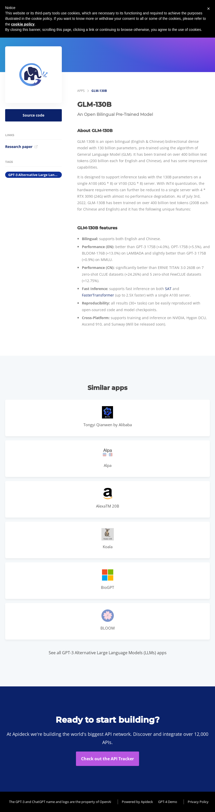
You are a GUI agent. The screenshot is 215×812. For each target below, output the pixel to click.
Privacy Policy (198, 801)
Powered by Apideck (137, 801)
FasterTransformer (98, 295)
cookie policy (23, 24)
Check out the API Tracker (107, 759)
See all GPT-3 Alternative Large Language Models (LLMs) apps (108, 653)
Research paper (21, 146)
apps (81, 91)
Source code (33, 115)
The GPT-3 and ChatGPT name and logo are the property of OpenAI (60, 801)
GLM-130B (99, 91)
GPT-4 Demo (167, 801)
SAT (168, 288)
